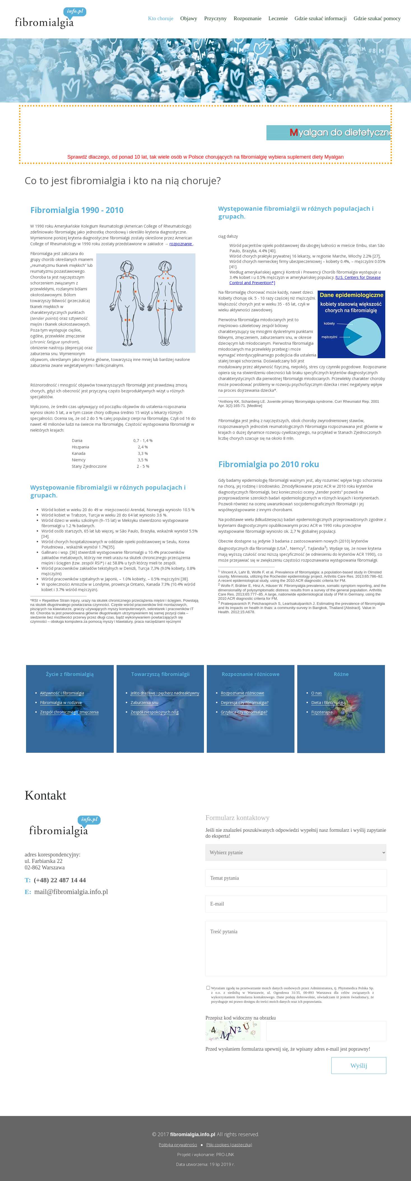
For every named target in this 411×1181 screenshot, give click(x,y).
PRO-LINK (225, 1154)
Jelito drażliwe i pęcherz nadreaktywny (165, 693)
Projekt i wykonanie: (196, 1154)
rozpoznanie (181, 243)
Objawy (188, 18)
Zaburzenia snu (144, 702)
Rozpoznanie (247, 18)
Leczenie (278, 18)
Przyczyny (215, 18)
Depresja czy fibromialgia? (244, 702)
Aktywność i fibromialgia (62, 693)
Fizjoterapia (322, 712)
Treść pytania (296, 948)
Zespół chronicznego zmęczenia (69, 712)
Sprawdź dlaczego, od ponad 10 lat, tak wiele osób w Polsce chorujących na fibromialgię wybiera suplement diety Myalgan (205, 157)
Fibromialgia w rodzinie (61, 702)
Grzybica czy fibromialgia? (244, 712)
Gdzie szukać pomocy (377, 18)
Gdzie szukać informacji (321, 18)
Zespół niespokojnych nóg (154, 712)
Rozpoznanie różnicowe (242, 693)
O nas (316, 693)
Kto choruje (160, 18)
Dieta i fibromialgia (328, 702)
